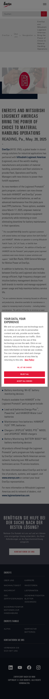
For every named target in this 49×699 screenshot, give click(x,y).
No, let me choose (24, 367)
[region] (24, 349)
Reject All (24, 374)
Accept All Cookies (24, 381)
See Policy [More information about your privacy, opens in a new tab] (29, 359)
